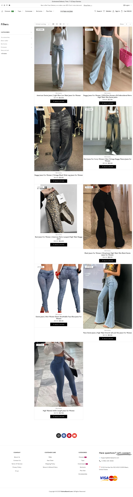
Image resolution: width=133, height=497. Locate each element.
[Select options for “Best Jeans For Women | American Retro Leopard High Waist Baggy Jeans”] (58, 244)
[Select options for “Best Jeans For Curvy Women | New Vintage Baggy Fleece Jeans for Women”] (107, 167)
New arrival (5, 50)
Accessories (5, 37)
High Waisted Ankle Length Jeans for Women (58, 411)
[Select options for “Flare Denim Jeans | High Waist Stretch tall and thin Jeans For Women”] (107, 338)
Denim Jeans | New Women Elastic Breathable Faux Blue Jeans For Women (59, 318)
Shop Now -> (88, 5)
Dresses (4, 47)
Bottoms (4, 44)
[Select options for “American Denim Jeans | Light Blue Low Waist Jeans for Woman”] (58, 101)
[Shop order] (42, 24)
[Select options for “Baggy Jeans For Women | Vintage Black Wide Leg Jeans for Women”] (58, 181)
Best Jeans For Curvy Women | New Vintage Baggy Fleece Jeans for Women (107, 160)
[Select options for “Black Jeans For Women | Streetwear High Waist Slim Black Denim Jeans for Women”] (107, 260)
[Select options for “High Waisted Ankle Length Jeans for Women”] (58, 416)
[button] (98, 11)
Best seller (4, 41)
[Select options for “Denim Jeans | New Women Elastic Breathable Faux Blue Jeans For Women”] (58, 324)
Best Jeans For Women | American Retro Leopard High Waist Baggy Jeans (58, 238)
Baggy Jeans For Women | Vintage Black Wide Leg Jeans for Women (59, 175)
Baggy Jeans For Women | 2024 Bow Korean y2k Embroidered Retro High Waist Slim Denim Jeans (107, 96)
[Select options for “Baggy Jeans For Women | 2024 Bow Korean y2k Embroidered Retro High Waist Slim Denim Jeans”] (107, 103)
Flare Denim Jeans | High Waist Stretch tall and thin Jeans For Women (107, 333)
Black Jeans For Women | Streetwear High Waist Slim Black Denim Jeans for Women (107, 254)
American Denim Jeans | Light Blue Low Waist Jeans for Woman (59, 95)
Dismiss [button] (78, 1)
